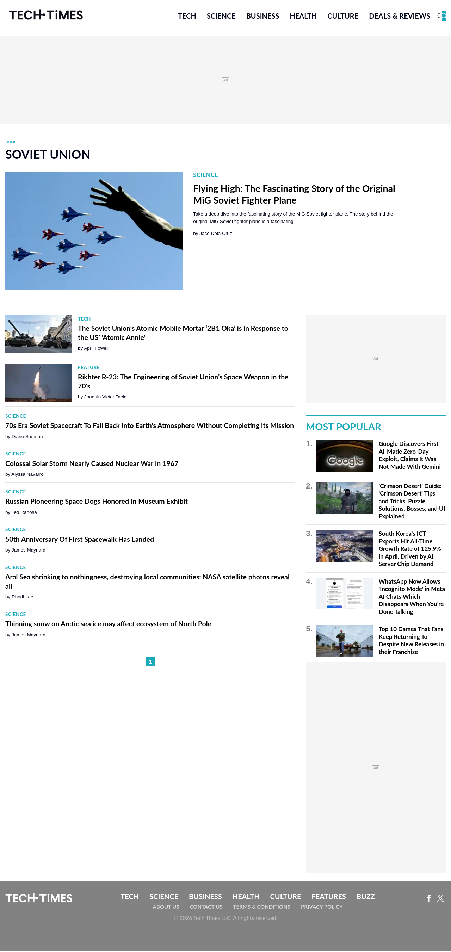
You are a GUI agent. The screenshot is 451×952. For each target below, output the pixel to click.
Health (303, 16)
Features (328, 896)
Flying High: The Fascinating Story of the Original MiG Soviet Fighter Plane (294, 194)
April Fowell (96, 348)
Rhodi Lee (22, 597)
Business (262, 16)
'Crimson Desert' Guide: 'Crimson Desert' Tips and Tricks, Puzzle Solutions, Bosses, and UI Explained (412, 501)
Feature (89, 368)
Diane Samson (27, 437)
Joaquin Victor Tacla (105, 397)
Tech (187, 16)
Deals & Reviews (399, 16)
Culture (342, 16)
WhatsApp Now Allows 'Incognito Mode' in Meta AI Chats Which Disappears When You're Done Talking (412, 597)
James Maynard (28, 550)
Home (10, 143)
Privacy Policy (322, 907)
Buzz (366, 896)
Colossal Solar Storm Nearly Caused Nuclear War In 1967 (91, 464)
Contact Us (206, 907)
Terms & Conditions (261, 907)
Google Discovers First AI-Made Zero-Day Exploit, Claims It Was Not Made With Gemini (410, 456)
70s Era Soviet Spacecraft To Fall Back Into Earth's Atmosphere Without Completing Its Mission (149, 426)
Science (221, 16)
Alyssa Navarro (27, 475)
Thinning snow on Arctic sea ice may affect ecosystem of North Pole (108, 624)
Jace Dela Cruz (215, 233)
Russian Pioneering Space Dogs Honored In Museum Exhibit (96, 502)
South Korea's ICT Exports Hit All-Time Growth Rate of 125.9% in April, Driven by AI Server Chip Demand (410, 549)
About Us (166, 907)
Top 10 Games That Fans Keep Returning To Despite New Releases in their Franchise (411, 641)
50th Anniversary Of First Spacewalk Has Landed (79, 539)
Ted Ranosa (24, 512)
